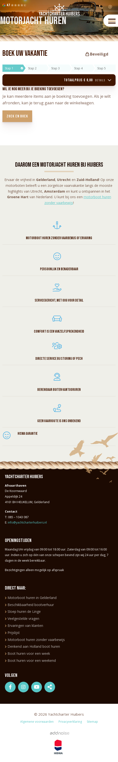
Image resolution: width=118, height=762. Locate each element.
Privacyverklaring (70, 722)
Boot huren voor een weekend (30, 660)
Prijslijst (12, 632)
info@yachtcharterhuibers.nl (27, 522)
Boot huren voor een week (27, 653)
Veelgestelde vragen (22, 618)
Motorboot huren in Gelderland (31, 597)
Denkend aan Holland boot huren (32, 646)
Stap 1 (14, 68)
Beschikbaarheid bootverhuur (29, 604)
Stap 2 (32, 68)
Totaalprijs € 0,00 (87, 80)
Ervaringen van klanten (24, 625)
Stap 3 (55, 68)
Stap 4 (78, 68)
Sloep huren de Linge (23, 611)
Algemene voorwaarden (37, 722)
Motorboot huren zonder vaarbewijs (35, 639)
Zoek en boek (17, 116)
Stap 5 (101, 68)
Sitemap (92, 722)
